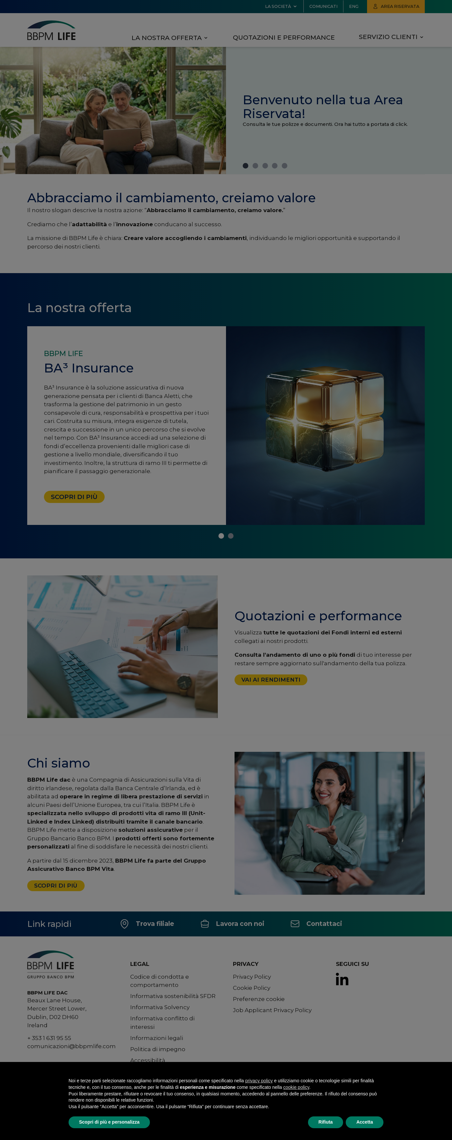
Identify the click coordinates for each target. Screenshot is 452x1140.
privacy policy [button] (259, 1080)
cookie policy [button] (296, 1087)
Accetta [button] (364, 1122)
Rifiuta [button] (325, 1122)
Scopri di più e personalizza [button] (109, 1122)
